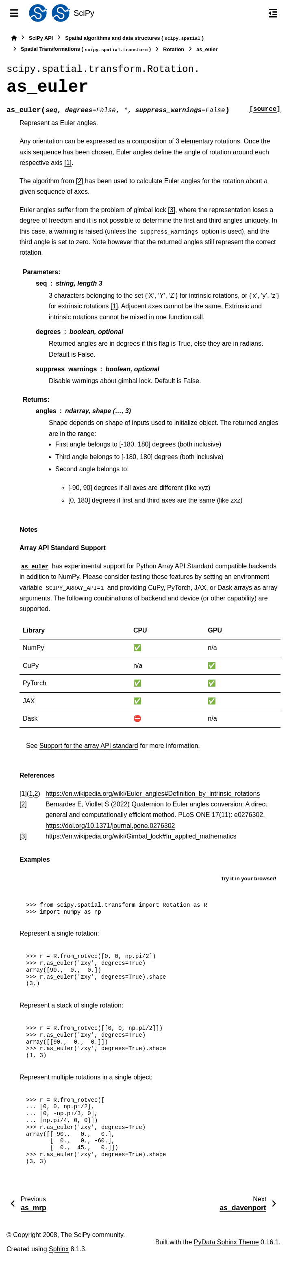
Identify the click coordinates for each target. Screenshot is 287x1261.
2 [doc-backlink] (36, 793)
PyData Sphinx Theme (226, 1242)
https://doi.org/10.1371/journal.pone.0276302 (110, 825)
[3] (171, 209)
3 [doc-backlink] (23, 836)
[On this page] (272, 13)
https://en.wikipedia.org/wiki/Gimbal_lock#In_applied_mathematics (141, 836)
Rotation (173, 49)
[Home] (14, 38)
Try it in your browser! (248, 878)
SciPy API (41, 38)
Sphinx (59, 1249)
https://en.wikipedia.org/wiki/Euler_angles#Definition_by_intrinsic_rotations (153, 793)
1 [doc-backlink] (31, 793)
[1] (68, 162)
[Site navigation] (14, 13)
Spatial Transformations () (86, 49)
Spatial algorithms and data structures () (134, 38)
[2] (79, 181)
